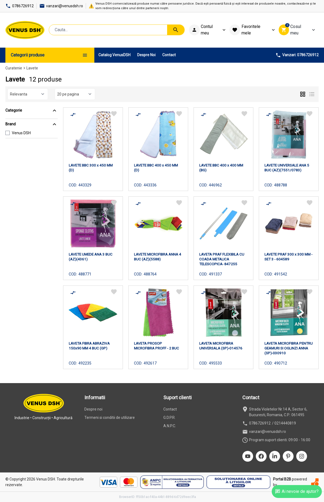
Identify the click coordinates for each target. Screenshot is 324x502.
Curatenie (13, 68)
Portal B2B (282, 479)
